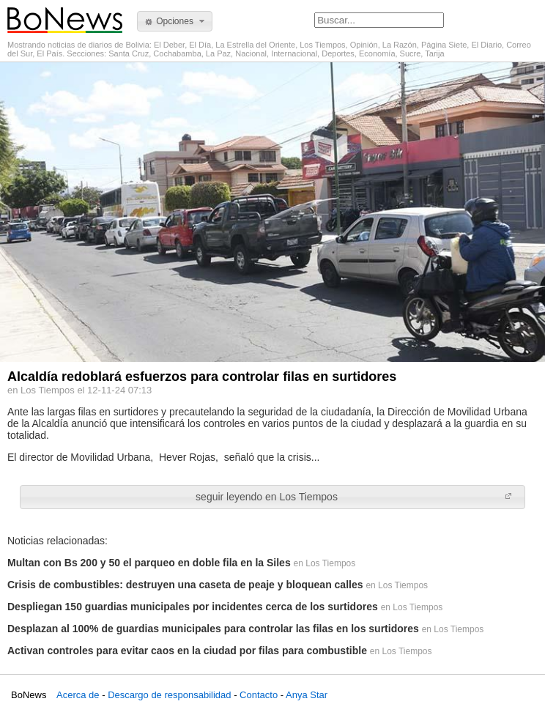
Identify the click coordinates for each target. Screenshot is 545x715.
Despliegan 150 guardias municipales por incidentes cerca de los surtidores (192, 606)
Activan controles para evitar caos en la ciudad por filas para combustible (187, 650)
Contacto (259, 694)
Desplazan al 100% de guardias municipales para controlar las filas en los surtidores (213, 628)
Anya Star (306, 694)
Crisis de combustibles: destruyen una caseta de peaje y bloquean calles (185, 584)
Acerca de (78, 694)
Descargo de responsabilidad (169, 694)
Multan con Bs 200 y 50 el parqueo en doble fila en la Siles (149, 562)
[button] (174, 21)
